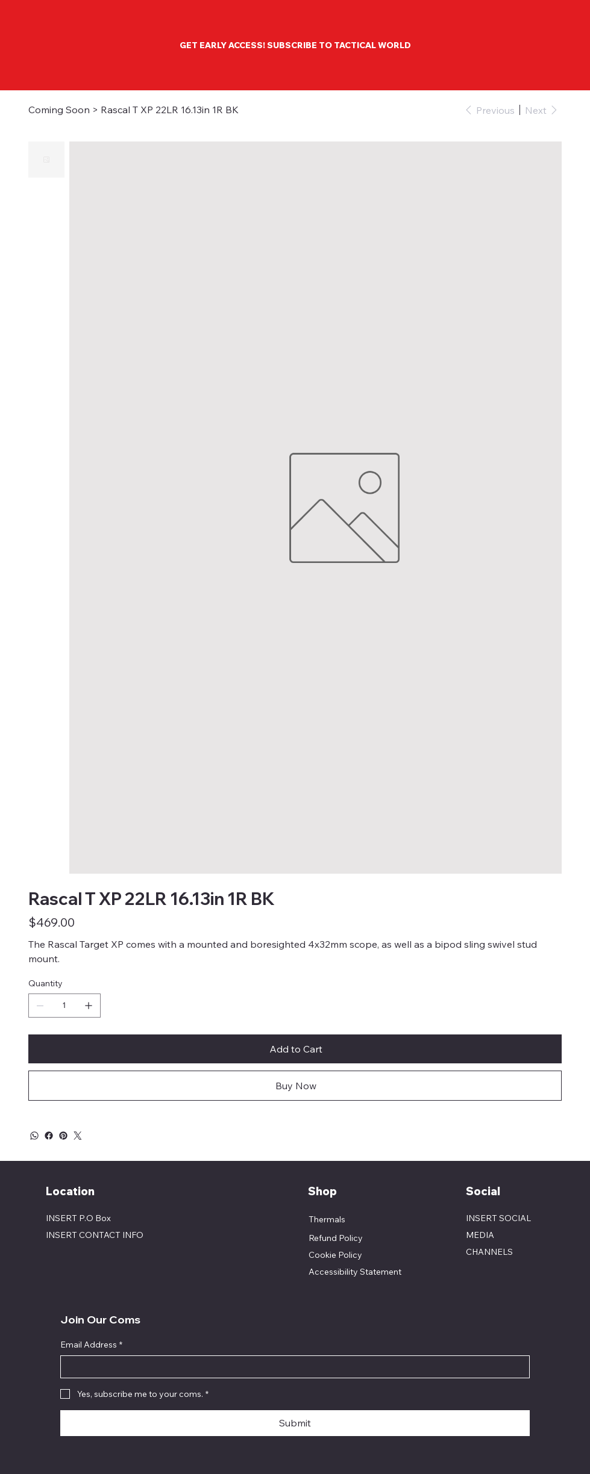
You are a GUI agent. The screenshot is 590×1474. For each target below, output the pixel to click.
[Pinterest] (63, 1136)
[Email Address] (291, 1367)
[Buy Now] (295, 1086)
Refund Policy (336, 1238)
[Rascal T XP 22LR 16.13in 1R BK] (170, 110)
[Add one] (89, 1006)
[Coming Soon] (59, 110)
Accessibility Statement (355, 1271)
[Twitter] (78, 1136)
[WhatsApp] (34, 1136)
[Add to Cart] (295, 1048)
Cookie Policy (335, 1254)
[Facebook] (49, 1136)
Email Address (91, 1345)
